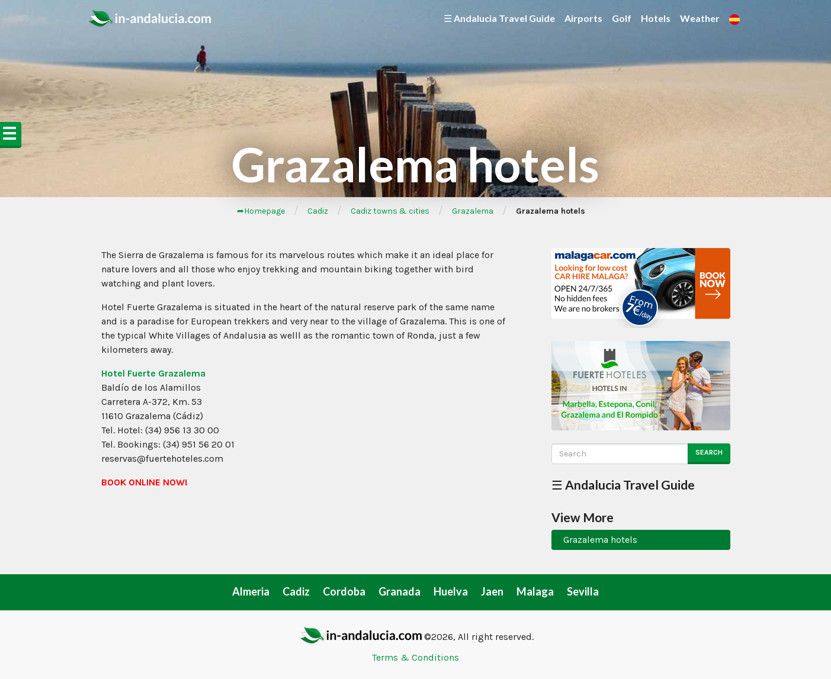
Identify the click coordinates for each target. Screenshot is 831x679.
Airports (583, 18)
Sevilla (583, 591)
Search (709, 452)
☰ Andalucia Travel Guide (499, 18)
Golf (621, 18)
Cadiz (317, 211)
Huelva (451, 591)
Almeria (250, 591)
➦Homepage (261, 211)
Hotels (655, 18)
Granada (399, 591)
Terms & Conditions (415, 657)
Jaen (492, 591)
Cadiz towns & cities (390, 211)
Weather (700, 18)
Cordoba (344, 591)
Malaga (535, 591)
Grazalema (472, 211)
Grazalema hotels (600, 539)
